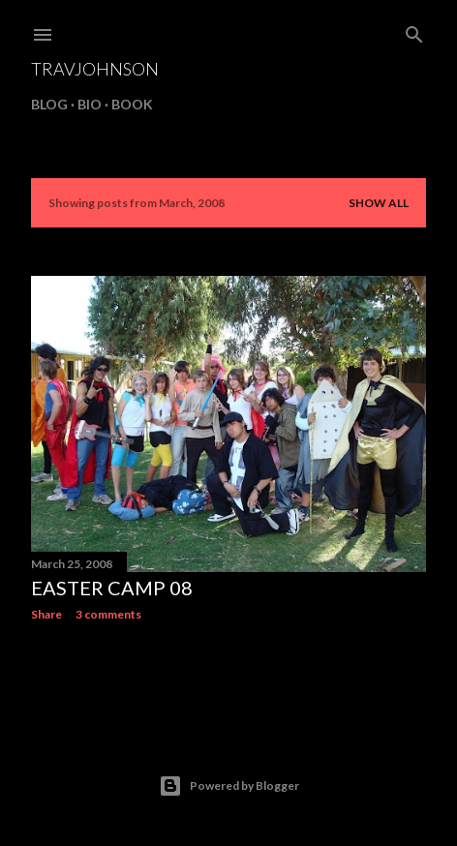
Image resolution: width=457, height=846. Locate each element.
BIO (89, 104)
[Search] (414, 30)
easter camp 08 (112, 587)
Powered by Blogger (229, 786)
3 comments (108, 614)
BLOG (49, 104)
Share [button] (46, 614)
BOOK (132, 104)
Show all (379, 203)
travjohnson (95, 68)
